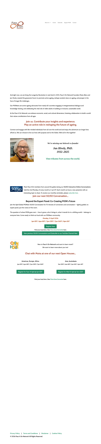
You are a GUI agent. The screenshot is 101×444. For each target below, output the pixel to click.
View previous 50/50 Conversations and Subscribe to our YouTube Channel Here (50, 233)
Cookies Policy (57, 433)
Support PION (67, 22)
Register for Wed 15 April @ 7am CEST (70, 272)
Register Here (50, 226)
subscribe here (73, 193)
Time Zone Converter (56, 230)
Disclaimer (44, 433)
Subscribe (60, 22)
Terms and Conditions (30, 433)
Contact (74, 22)
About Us (47, 22)
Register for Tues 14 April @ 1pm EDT (30, 272)
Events (54, 22)
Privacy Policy (15, 433)
